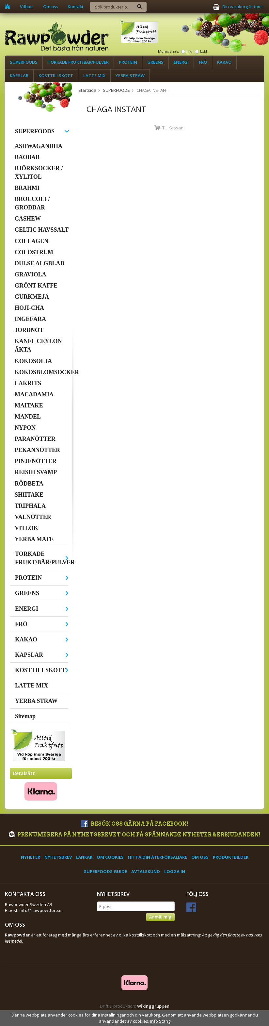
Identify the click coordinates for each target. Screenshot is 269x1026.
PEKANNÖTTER (37, 450)
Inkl (189, 51)
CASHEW (28, 218)
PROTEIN (128, 62)
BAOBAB (27, 157)
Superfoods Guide (105, 871)
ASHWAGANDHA (38, 146)
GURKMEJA (32, 296)
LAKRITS (28, 383)
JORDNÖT (29, 330)
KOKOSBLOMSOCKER (42, 372)
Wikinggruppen (153, 1006)
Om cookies (110, 857)
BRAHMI (27, 188)
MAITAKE (29, 405)
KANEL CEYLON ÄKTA (38, 345)
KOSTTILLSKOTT (56, 75)
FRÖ (203, 62)
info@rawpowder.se (40, 910)
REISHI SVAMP (36, 472)
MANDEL (28, 416)
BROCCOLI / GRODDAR (32, 203)
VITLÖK (26, 528)
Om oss (50, 6)
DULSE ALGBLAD (40, 263)
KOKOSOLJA (33, 361)
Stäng (164, 1021)
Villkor (26, 6)
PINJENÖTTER (35, 461)
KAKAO (224, 62)
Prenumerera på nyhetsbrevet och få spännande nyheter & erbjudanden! (135, 835)
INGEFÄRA (30, 319)
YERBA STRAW (130, 75)
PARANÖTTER (35, 439)
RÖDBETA (29, 483)
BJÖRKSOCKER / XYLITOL (39, 172)
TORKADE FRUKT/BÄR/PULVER (78, 62)
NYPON (25, 427)
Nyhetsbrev (58, 857)
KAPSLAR (19, 75)
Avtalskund (145, 871)
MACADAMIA (34, 394)
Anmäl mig (160, 917)
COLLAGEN (31, 241)
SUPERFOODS (24, 62)
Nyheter (30, 857)
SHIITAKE (29, 494)
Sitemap (25, 716)
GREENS (155, 62)
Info (154, 1021)
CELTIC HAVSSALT (42, 229)
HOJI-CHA (29, 308)
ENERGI (181, 62)
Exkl (203, 51)
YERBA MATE (34, 539)
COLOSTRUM (34, 252)
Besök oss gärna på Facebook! (134, 824)
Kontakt (76, 6)
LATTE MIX (94, 75)
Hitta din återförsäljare (157, 857)
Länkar (84, 857)
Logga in (174, 871)
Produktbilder (230, 857)
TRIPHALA (30, 506)
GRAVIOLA (30, 274)
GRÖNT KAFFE (36, 285)
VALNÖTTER (33, 517)
